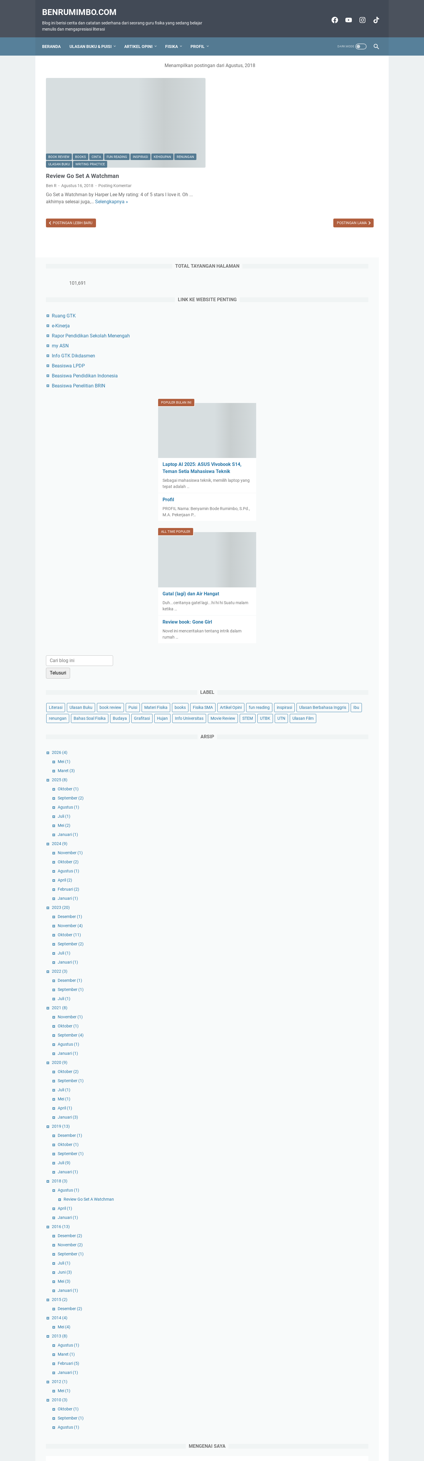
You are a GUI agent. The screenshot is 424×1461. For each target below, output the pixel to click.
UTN (363, 554)
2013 (303, 1182)
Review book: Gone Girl (319, 404)
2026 (303, 599)
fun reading (117, 114)
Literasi (299, 489)
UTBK (347, 554)
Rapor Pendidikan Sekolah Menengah (335, 128)
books (80, 114)
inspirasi (140, 114)
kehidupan (57, 122)
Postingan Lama (247, 195)
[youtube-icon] (344, 13)
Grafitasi (301, 543)
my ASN (304, 138)
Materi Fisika (320, 499)
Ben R (334, 1348)
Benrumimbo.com (83, 6)
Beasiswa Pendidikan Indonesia (329, 168)
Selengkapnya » (62, 173)
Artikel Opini (142, 36)
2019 (305, 973)
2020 (303, 909)
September (314, 644)
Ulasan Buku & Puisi (94, 36)
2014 (303, 1164)
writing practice (63, 129)
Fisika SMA (303, 510)
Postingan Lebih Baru (72, 195)
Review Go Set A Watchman (82, 140)
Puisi (297, 499)
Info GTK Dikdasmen (317, 148)
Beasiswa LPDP (312, 158)
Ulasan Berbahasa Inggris (338, 521)
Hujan (321, 543)
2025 (303, 626)
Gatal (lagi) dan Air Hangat (322, 375)
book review (58, 114)
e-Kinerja (305, 118)
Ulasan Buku (105, 122)
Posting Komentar (115, 150)
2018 (303, 1027)
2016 (305, 1073)
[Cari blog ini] (323, 442)
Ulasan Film (303, 565)
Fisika (175, 36)
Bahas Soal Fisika (333, 532)
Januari (312, 681)
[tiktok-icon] (371, 13)
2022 (303, 818)
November (314, 699)
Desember (314, 763)
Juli (308, 663)
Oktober (312, 635)
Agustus (312, 654)
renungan (80, 122)
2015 (303, 1146)
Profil (201, 36)
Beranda (55, 36)
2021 (303, 854)
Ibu (372, 521)
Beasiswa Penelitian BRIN (322, 178)
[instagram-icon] (358, 13)
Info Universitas (348, 543)
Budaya (364, 532)
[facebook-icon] (330, 13)
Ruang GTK (307, 108)
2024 (303, 690)
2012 (303, 1228)
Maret (310, 617)
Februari (312, 736)
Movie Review (305, 554)
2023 (305, 754)
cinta (96, 114)
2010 (303, 1246)
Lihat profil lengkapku (334, 1405)
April (309, 726)
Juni (309, 1119)
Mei (308, 608)
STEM (329, 554)
